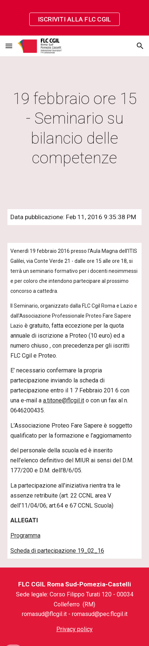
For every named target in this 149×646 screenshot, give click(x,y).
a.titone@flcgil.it (63, 400)
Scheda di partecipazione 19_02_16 (57, 550)
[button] (9, 46)
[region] (74, 18)
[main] (74, 128)
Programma (25, 535)
